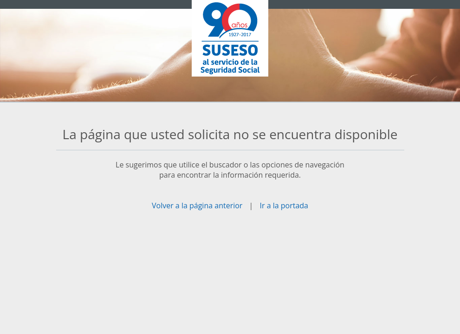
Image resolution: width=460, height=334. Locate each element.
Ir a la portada (283, 205)
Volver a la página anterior (197, 205)
